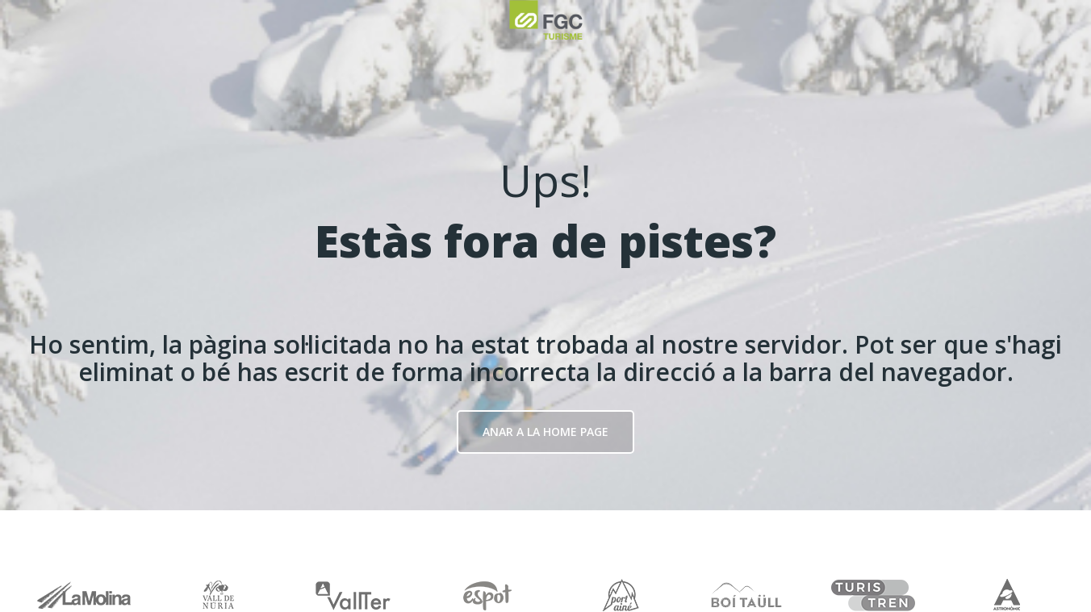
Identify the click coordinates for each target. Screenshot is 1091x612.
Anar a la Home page (545, 431)
